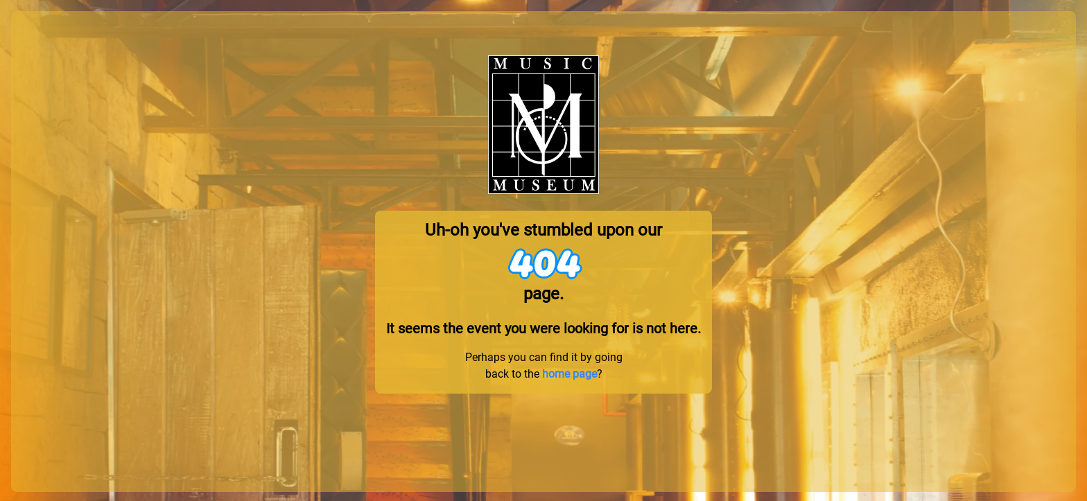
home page (569, 373)
